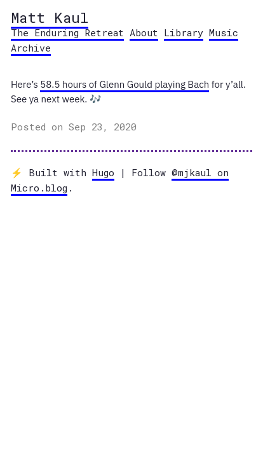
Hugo (103, 172)
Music (223, 32)
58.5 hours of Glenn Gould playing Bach (124, 84)
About (144, 32)
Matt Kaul (49, 17)
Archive (31, 47)
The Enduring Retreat (67, 32)
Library (183, 32)
